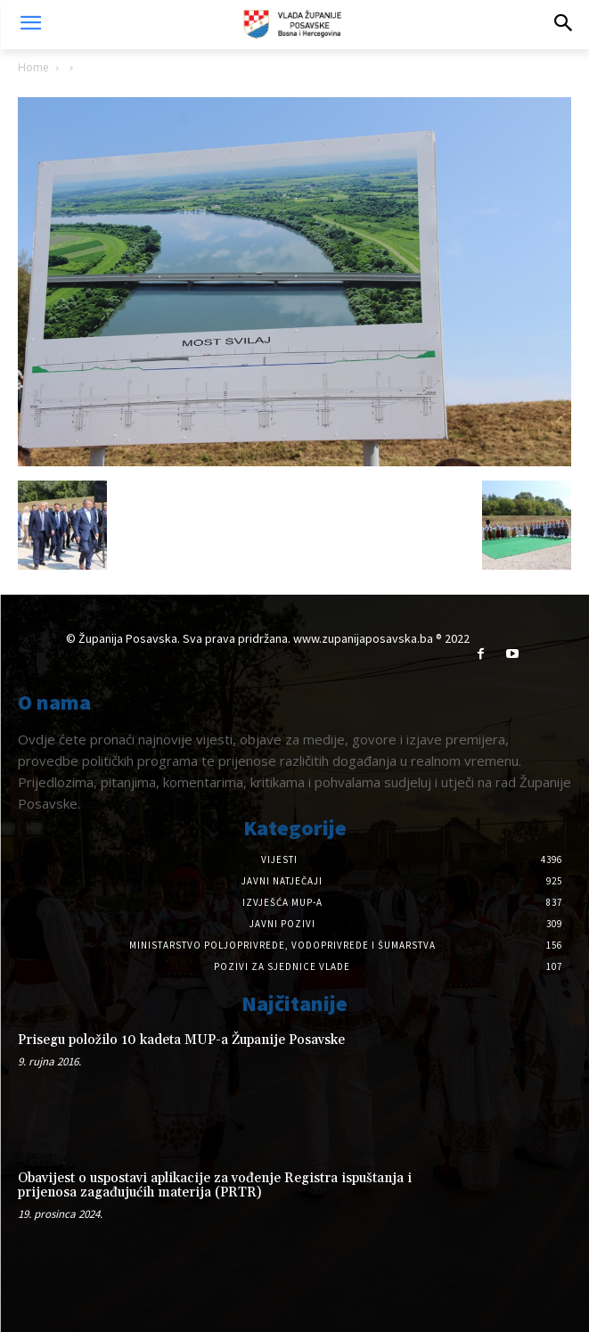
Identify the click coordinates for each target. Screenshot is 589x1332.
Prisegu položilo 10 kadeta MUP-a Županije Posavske (181, 1040)
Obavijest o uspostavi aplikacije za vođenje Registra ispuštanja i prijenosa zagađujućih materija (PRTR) (215, 1186)
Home (33, 67)
